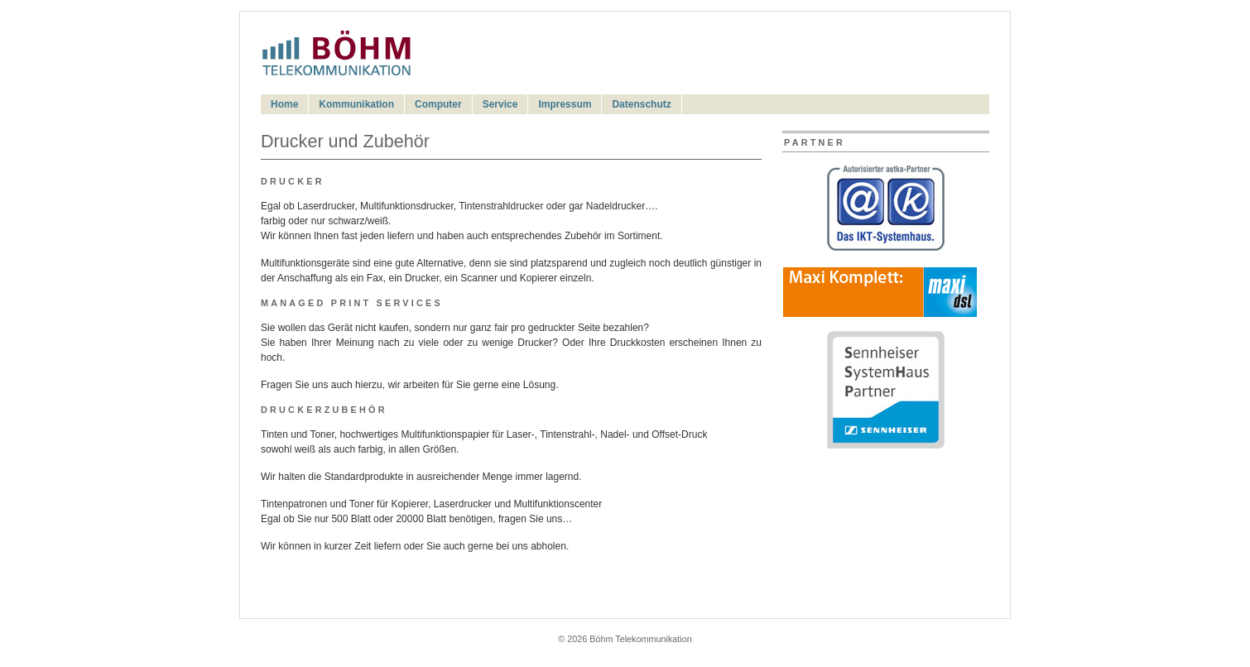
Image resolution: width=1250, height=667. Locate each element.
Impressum (564, 104)
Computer (438, 104)
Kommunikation (356, 104)
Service (500, 104)
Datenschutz (641, 104)
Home (284, 104)
